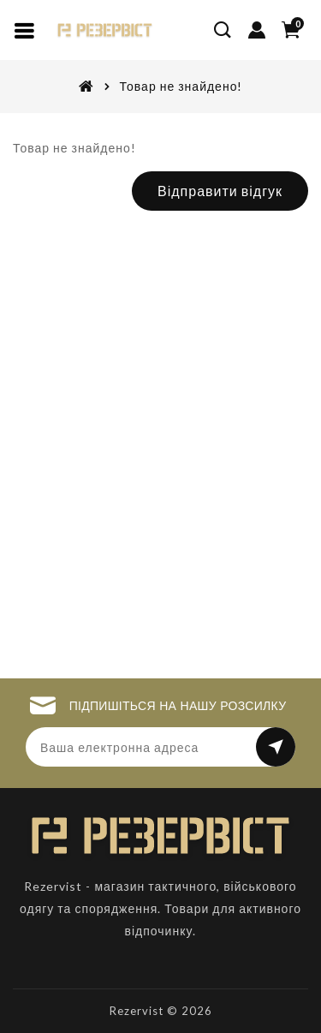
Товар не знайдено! (181, 86)
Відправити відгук (220, 190)
